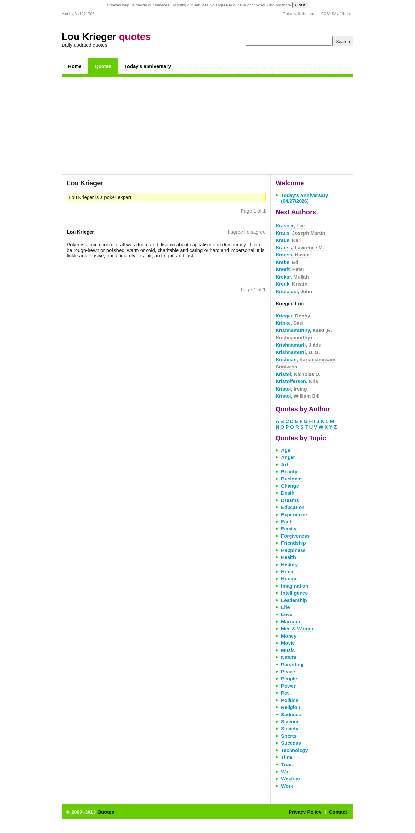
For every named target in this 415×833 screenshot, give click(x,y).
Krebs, (287, 262)
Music (288, 650)
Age (285, 450)
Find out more (279, 5)
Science (290, 721)
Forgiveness (295, 536)
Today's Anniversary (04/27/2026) (304, 198)
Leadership (294, 600)
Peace (288, 671)
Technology (294, 750)
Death (288, 493)
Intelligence (294, 593)
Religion (290, 707)
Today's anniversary (147, 66)
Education (293, 507)
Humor (289, 578)
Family (289, 528)
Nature (289, 657)
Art (284, 464)
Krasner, (290, 225)
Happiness (293, 550)
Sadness (291, 714)
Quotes (103, 66)
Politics (289, 700)
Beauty (289, 471)
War (285, 771)
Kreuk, (291, 284)
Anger (288, 457)
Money (289, 636)
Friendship (293, 543)
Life (285, 607)
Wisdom (290, 778)
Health (288, 557)
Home (75, 66)
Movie (288, 643)
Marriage (291, 621)
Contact (338, 811)
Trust (287, 764)
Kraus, (300, 233)
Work (287, 786)
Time (286, 757)
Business (292, 478)
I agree (235, 232)
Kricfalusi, (294, 291)
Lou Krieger (106, 36)
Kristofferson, (297, 381)
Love (286, 614)
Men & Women (297, 628)
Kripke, (290, 323)
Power (288, 686)
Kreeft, (290, 269)
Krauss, (300, 247)
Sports (289, 736)
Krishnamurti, (299, 345)
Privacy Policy (305, 811)
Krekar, (292, 277)
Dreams (290, 500)
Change (290, 486)
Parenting (292, 664)
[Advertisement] (207, 125)
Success (291, 743)
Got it (300, 5)
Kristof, (298, 374)
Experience (294, 514)
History (289, 564)
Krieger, (293, 315)
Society (289, 728)
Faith (287, 521)
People (289, 678)
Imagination (294, 586)
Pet (285, 693)
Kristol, (291, 389)
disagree (256, 232)
